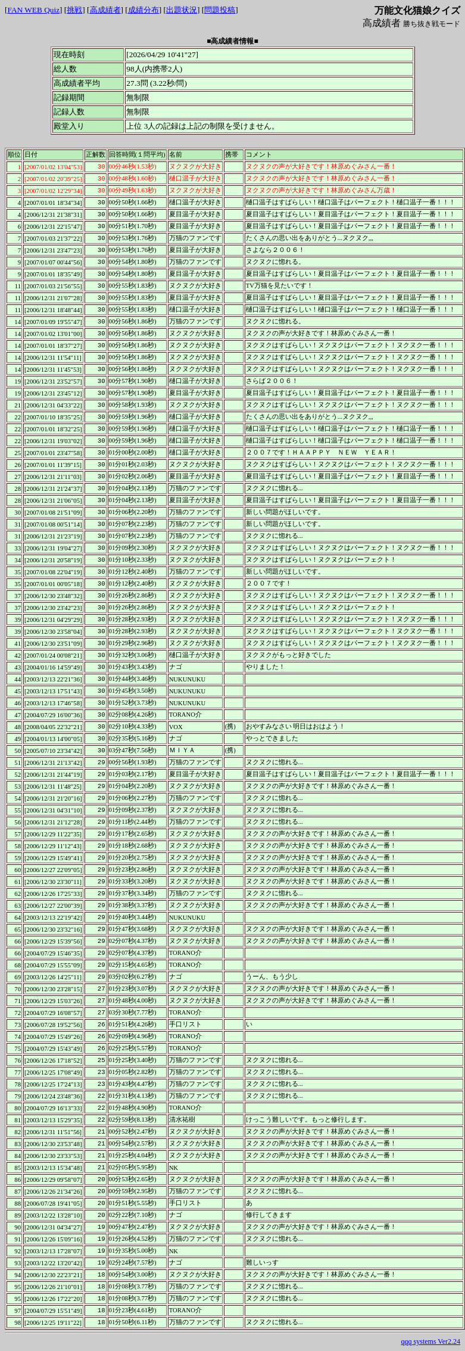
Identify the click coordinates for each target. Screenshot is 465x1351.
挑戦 (74, 9)
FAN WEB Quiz (33, 9)
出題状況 (181, 9)
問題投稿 (219, 9)
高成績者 (105, 9)
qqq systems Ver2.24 (430, 1341)
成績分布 (143, 9)
